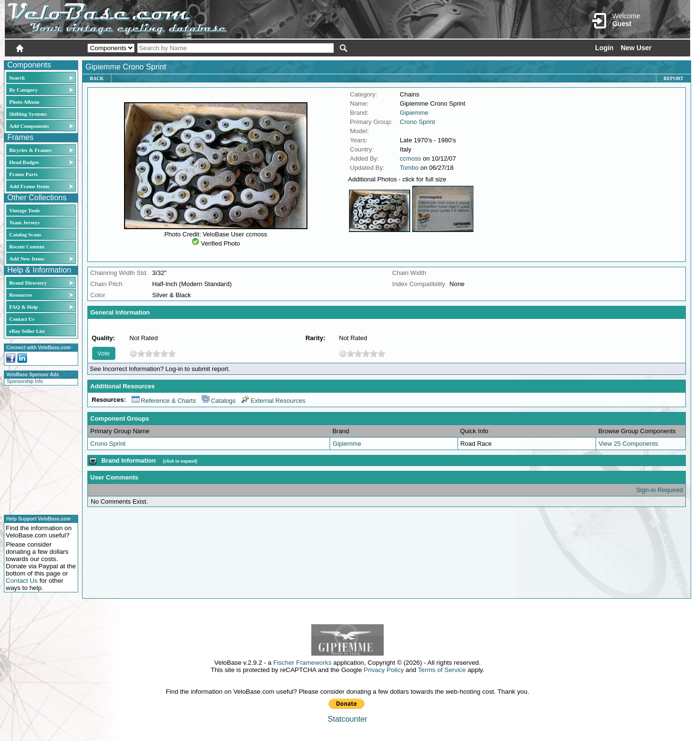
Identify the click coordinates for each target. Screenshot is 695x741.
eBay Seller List (27, 331)
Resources (20, 295)
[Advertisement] (38, 449)
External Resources (273, 400)
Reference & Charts (164, 400)
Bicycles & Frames (31, 150)
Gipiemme (414, 112)
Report (673, 78)
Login (604, 48)
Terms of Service (442, 669)
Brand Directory (28, 283)
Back (97, 78)
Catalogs (219, 400)
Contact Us (21, 319)
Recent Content (26, 246)
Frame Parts (23, 174)
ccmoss (410, 158)
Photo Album (24, 102)
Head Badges (24, 162)
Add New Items (26, 258)
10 (172, 353)
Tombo (409, 167)
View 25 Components (628, 443)
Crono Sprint (417, 121)
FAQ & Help (23, 307)
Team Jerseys (24, 222)
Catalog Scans (25, 234)
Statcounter (347, 719)
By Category (23, 90)
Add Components (29, 126)
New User (636, 48)
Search (17, 78)
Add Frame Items (29, 186)
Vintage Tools (24, 210)
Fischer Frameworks (302, 662)
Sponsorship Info (25, 381)
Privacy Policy (384, 669)
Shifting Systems (28, 114)
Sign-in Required (659, 490)
